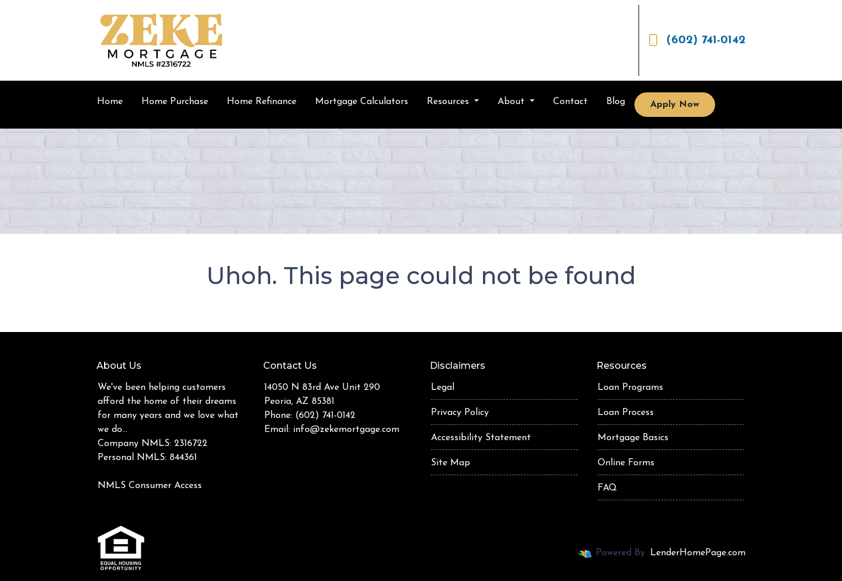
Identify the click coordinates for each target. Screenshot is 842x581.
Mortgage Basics (633, 437)
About (512, 101)
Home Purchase (175, 101)
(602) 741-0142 (697, 40)
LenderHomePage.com (698, 553)
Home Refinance (261, 101)
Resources (449, 101)
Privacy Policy (460, 412)
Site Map (450, 463)
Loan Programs (630, 387)
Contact (570, 101)
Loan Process (626, 412)
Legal (442, 387)
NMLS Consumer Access (150, 485)
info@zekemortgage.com (346, 429)
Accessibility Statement (481, 437)
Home (110, 101)
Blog (615, 101)
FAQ (607, 488)
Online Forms (626, 463)
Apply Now (674, 104)
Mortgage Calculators (361, 101)
